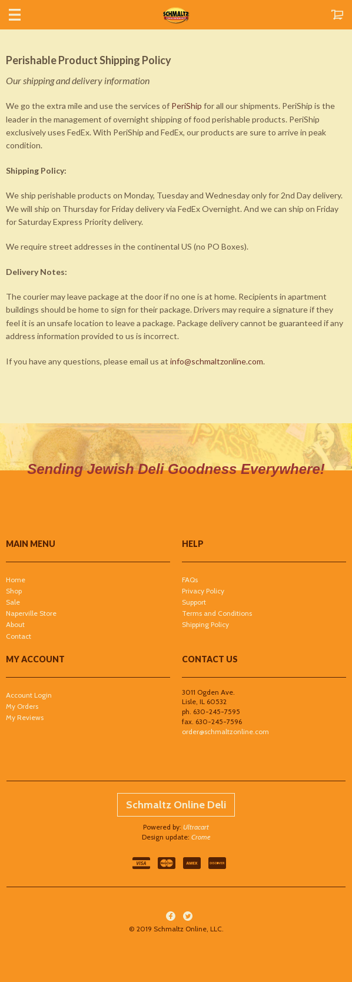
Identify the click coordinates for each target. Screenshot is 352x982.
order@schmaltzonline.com (225, 731)
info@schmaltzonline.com (216, 361)
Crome (201, 836)
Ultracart (196, 826)
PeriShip (186, 106)
